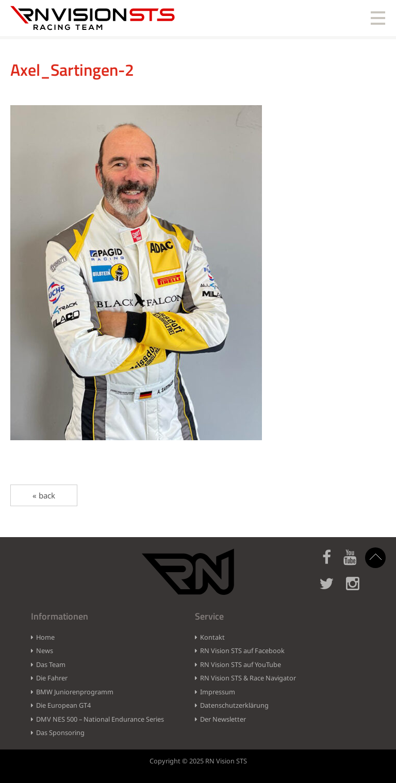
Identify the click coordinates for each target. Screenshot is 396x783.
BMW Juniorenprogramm (74, 691)
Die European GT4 (63, 705)
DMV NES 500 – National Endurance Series (100, 719)
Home (45, 637)
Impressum (217, 691)
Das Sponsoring (60, 732)
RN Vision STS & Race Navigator (248, 677)
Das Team (50, 664)
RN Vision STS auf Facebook (242, 650)
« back (43, 495)
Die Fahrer (52, 677)
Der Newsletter (223, 719)
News (44, 650)
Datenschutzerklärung (234, 705)
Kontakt (212, 637)
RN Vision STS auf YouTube (240, 664)
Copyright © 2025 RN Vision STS (198, 760)
